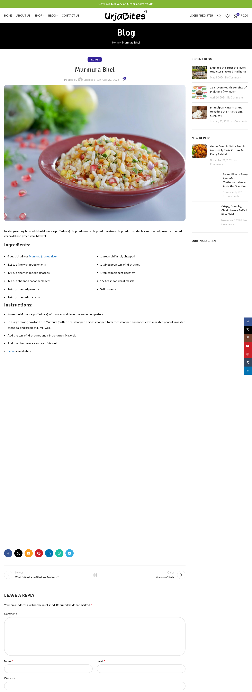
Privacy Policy (221, 636)
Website (9, 552)
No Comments (233, 79)
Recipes (95, 61)
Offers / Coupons (182, 657)
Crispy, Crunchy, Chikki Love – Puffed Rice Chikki (234, 212)
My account (178, 629)
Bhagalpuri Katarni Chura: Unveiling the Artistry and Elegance (226, 114)
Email (101, 535)
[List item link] (32, 658)
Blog (215, 661)
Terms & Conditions (225, 629)
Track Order (178, 650)
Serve (11, 353)
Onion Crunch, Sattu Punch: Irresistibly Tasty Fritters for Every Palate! (227, 152)
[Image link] (32, 627)
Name (9, 535)
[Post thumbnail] (199, 75)
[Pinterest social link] (39, 426)
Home (116, 44)
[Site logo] (126, 16)
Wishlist (176, 636)
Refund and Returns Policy (229, 654)
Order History (180, 643)
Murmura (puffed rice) (43, 258)
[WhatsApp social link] (59, 426)
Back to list (95, 448)
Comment (11, 487)
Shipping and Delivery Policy (226, 645)
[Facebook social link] (8, 426)
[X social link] (18, 426)
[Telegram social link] (69, 426)
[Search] (219, 17)
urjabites (89, 82)
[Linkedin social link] (49, 426)
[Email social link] (29, 426)
